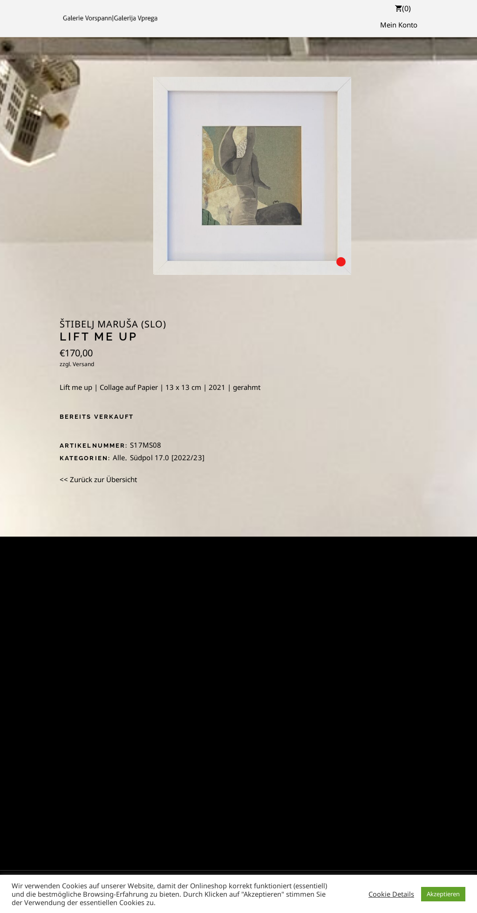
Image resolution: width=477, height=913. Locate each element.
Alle (119, 457)
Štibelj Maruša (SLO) (113, 324)
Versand (83, 364)
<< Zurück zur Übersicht (98, 479)
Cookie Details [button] (391, 894)
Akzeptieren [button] (443, 894)
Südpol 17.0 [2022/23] (167, 457)
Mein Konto (398, 24)
